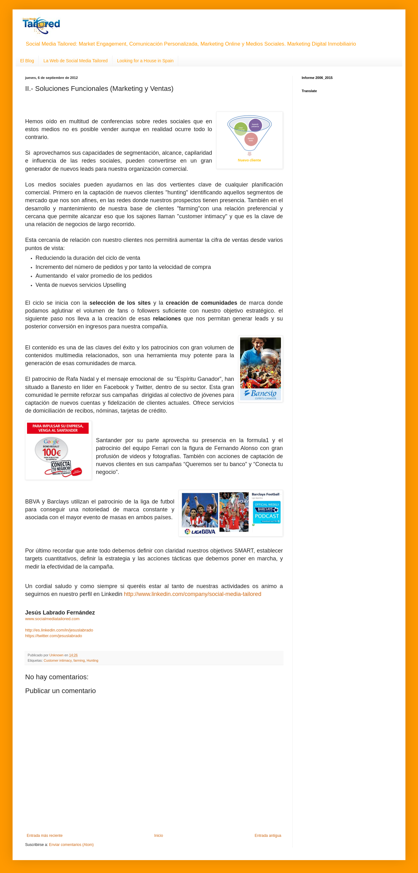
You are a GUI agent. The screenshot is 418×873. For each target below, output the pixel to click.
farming (79, 660)
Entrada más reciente (45, 835)
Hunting (92, 660)
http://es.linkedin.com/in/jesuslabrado (59, 630)
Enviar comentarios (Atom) (71, 844)
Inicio (158, 835)
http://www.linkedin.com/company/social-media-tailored (192, 594)
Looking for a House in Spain (145, 60)
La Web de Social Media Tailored (75, 60)
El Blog (27, 60)
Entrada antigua (268, 835)
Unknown (56, 655)
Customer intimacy (58, 660)
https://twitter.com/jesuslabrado (53, 635)
